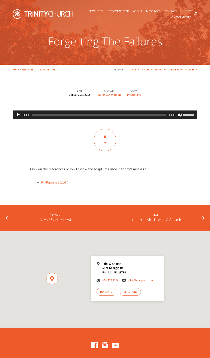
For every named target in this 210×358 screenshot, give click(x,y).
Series (147, 69)
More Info (106, 291)
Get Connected (118, 11)
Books (160, 69)
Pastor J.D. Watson (109, 95)
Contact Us (173, 11)
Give (188, 11)
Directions (130, 291)
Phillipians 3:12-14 (54, 182)
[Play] (18, 115)
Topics (133, 69)
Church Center (180, 16)
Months (191, 69)
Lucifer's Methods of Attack (155, 220)
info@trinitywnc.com (140, 280)
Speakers (175, 69)
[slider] (99, 115)
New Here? (96, 11)
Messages (153, 11)
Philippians (134, 95)
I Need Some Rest (54, 220)
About (137, 11)
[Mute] (180, 115)
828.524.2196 (110, 280)
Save (105, 140)
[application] (105, 114)
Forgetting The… (47, 69)
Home (16, 69)
